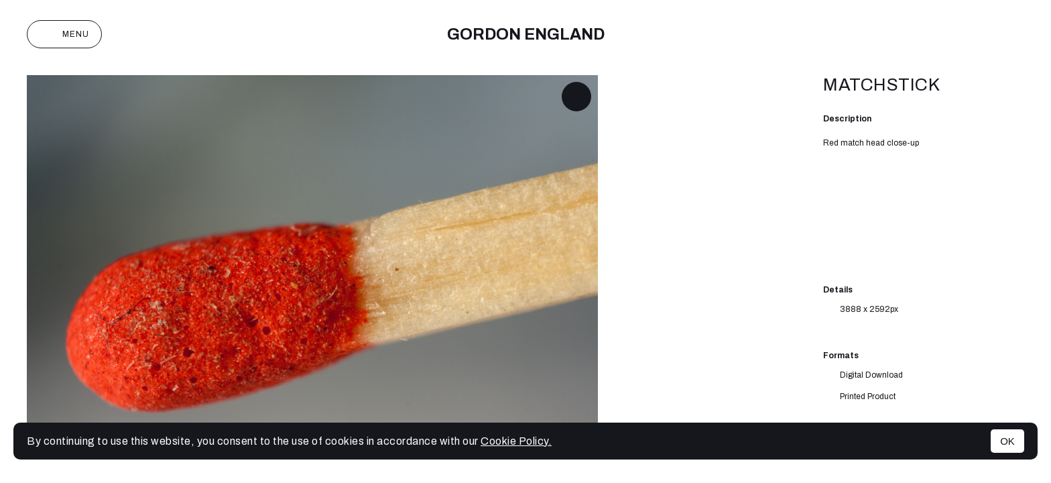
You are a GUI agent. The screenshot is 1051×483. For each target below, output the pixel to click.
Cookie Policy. (516, 441)
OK (1007, 441)
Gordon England (526, 34)
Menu (64, 34)
